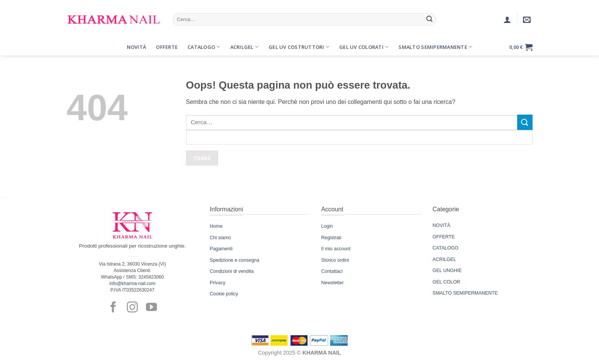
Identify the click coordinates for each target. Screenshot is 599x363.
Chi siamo (220, 237)
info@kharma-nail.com (132, 283)
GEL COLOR (446, 282)
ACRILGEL (444, 259)
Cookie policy (224, 294)
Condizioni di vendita (232, 271)
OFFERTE (443, 237)
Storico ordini (335, 260)
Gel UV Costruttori (299, 46)
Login (327, 226)
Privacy (217, 282)
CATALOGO (445, 248)
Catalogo (204, 46)
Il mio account (336, 248)
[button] (73, 47)
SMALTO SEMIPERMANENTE (465, 293)
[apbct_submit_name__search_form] (202, 158)
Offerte (167, 47)
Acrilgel (244, 46)
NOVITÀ (441, 225)
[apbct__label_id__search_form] (359, 137)
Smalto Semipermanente (435, 46)
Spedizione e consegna (234, 260)
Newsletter (332, 282)
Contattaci (332, 271)
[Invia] (429, 19)
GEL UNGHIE (446, 270)
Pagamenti (221, 248)
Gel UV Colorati (364, 46)
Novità (136, 47)
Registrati (331, 237)
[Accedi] (507, 19)
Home (216, 226)
